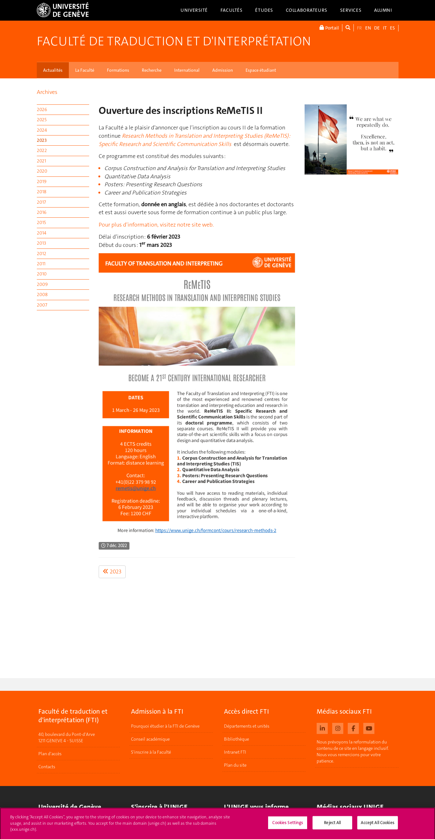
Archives (47, 92)
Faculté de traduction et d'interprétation (174, 41)
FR (359, 28)
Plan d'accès (50, 754)
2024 (42, 130)
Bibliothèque (236, 739)
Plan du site (235, 765)
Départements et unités (246, 726)
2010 (42, 274)
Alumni (383, 10)
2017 (41, 202)
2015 (41, 222)
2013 (41, 243)
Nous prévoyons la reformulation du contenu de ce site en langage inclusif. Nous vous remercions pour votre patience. (353, 751)
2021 (41, 161)
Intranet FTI (235, 752)
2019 (41, 181)
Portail (329, 27)
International (187, 70)
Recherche (151, 70)
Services (351, 10)
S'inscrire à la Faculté (151, 752)
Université (194, 10)
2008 (42, 294)
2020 (42, 171)
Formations (118, 70)
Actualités (53, 70)
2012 (41, 253)
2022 (42, 150)
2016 (41, 212)
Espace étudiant (261, 70)
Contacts (46, 767)
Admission (222, 70)
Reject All (332, 825)
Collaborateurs (306, 10)
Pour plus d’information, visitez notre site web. (156, 224)
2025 (42, 119)
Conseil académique (150, 739)
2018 (41, 191)
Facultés (232, 10)
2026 (42, 109)
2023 (42, 140)
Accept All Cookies (377, 825)
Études (264, 10)
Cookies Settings (287, 825)
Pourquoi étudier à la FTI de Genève (165, 726)
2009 (42, 284)
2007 (42, 305)
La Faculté (84, 70)
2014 (41, 233)
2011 (41, 264)
